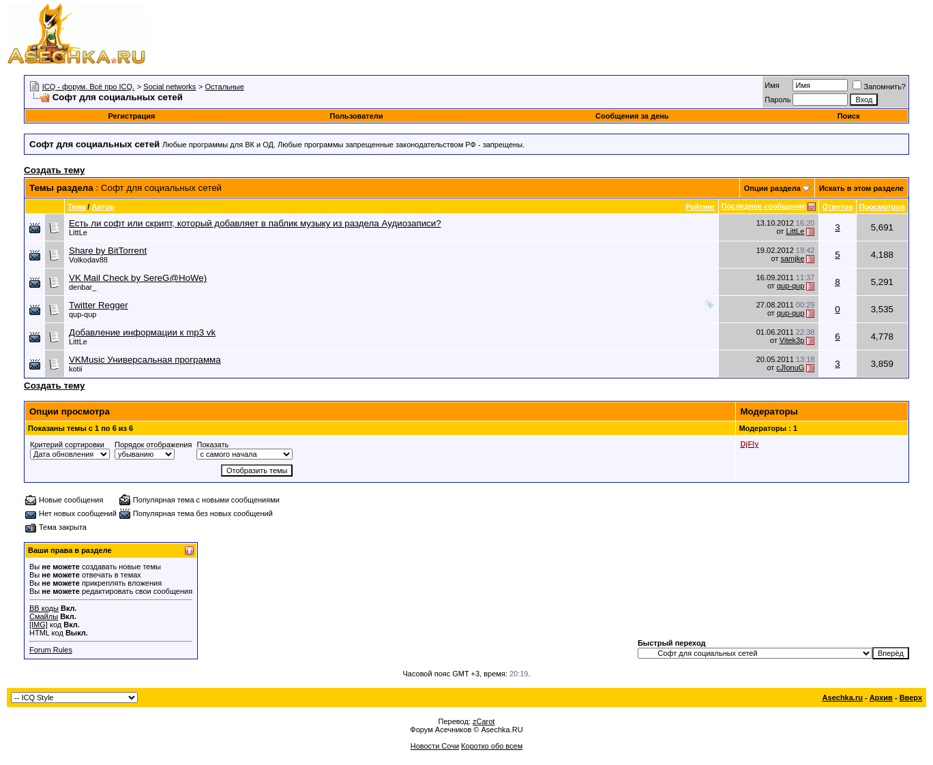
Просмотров (882, 206)
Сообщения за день (631, 116)
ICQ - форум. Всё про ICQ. (88, 86)
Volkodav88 (88, 260)
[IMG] (38, 624)
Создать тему (54, 170)
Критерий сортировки (67, 444)
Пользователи (356, 116)
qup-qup (790, 286)
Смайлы (43, 616)
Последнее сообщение (764, 206)
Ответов (837, 206)
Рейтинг (700, 206)
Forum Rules (50, 650)
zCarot (483, 721)
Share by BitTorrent (108, 250)
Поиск (849, 116)
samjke (792, 258)
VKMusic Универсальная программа (145, 360)
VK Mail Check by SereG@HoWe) (138, 278)
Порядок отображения (153, 444)
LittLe (78, 232)
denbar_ (82, 287)
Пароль (777, 99)
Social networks (169, 86)
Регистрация (132, 116)
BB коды (44, 608)
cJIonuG (790, 367)
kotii (76, 369)
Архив (881, 697)
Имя (772, 85)
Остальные (224, 86)
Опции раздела (772, 188)
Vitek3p (792, 340)
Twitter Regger (98, 305)
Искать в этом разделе (861, 188)
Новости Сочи (435, 746)
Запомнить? (879, 86)
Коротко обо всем (491, 746)
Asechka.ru (843, 697)
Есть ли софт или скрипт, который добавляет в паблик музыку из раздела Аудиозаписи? (255, 223)
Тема (76, 206)
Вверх (911, 697)
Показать (212, 444)
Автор (102, 206)
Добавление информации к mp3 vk (142, 332)
